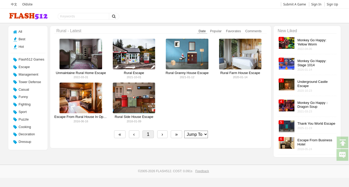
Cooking (22, 127)
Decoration (24, 134)
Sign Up (332, 4)
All (17, 32)
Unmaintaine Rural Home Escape (81, 73)
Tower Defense (27, 82)
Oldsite (27, 4)
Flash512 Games (28, 59)
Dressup (22, 142)
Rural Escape (134, 73)
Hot (18, 46)
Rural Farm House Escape (240, 73)
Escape (21, 67)
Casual (21, 89)
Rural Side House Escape (134, 117)
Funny (20, 97)
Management (25, 74)
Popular (216, 31)
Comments (253, 31)
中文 (14, 4)
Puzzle (21, 119)
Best (19, 39)
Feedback (202, 171)
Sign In (316, 4)
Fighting (22, 104)
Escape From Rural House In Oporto (80, 117)
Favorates (233, 31)
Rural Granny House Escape (187, 73)
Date (202, 31)
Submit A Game (294, 4)
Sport (20, 112)
